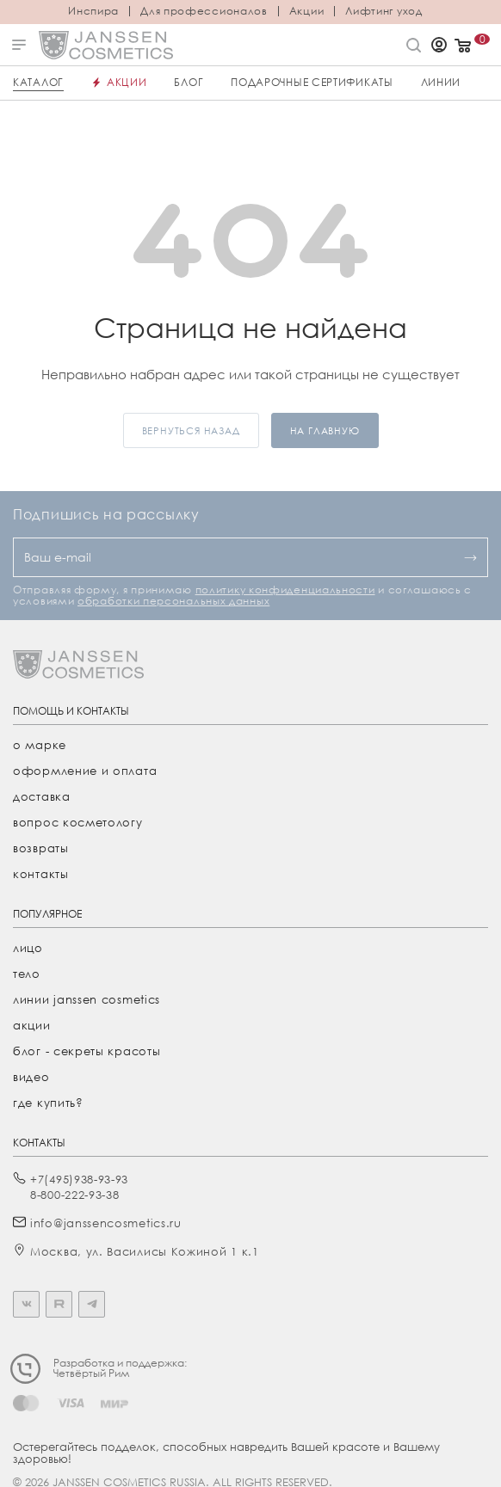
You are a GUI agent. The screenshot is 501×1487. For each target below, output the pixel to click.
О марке (39, 745)
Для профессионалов (204, 11)
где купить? (48, 1102)
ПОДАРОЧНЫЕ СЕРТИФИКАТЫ (312, 82)
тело (26, 973)
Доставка (42, 796)
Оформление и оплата (85, 770)
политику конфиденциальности (285, 589)
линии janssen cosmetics (86, 999)
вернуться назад (191, 430)
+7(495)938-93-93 (79, 1179)
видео (31, 1077)
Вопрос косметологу (78, 822)
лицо (28, 948)
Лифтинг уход (383, 11)
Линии (441, 82)
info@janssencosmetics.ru (106, 1223)
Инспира (93, 11)
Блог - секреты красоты (86, 1051)
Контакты (41, 874)
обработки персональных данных (173, 600)
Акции (307, 11)
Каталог (38, 82)
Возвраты (41, 848)
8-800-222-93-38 (75, 1194)
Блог (188, 82)
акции (32, 1025)
